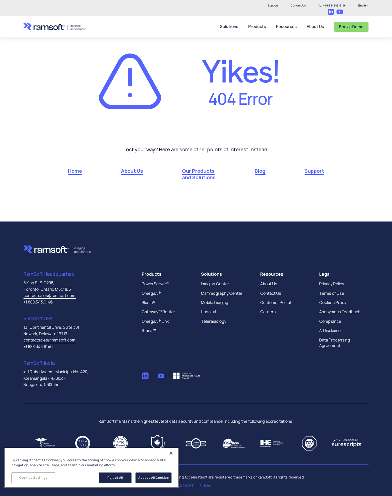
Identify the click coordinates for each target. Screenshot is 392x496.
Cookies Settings (33, 477)
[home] (55, 27)
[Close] (171, 453)
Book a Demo (351, 27)
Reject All (115, 477)
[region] (91, 468)
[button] (298, 5)
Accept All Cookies (153, 477)
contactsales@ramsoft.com (50, 295)
